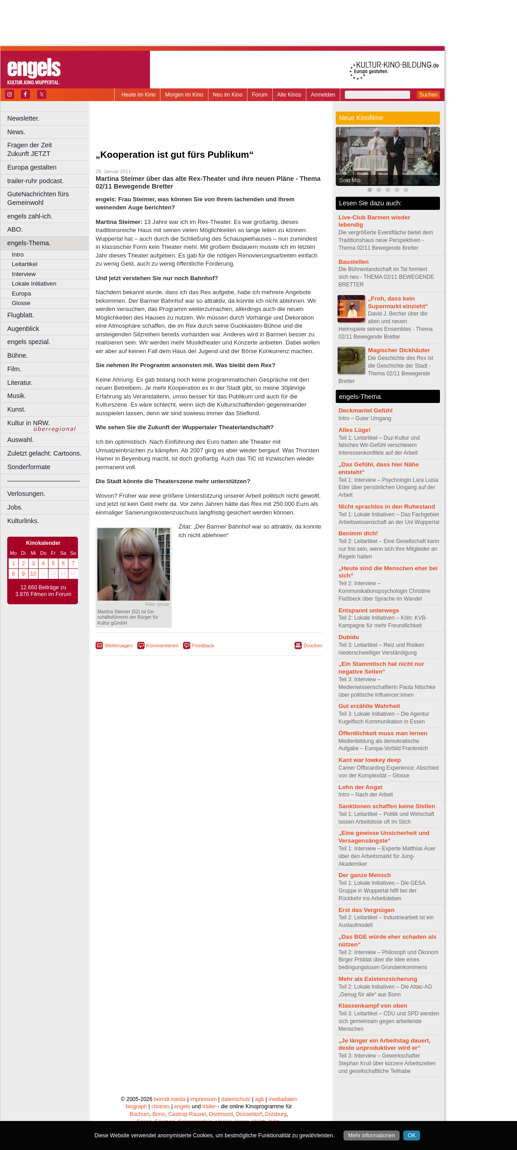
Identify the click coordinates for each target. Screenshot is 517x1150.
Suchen (428, 95)
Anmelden (323, 95)
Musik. (16, 395)
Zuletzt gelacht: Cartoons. (44, 453)
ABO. (15, 229)
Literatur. (20, 382)
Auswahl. (20, 439)
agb (259, 1099)
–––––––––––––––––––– (43, 480)
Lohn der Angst (360, 787)
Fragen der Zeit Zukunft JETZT (49, 149)
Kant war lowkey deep (369, 760)
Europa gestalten (32, 167)
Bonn (159, 1114)
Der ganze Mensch (364, 875)
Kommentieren (162, 645)
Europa (21, 293)
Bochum (140, 1114)
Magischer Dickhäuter (399, 350)
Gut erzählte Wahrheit (369, 706)
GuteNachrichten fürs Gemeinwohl (38, 198)
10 (33, 574)
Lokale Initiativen (34, 283)
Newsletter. (23, 118)
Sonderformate (28, 467)
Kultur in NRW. (28, 423)
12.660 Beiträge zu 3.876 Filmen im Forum (43, 591)
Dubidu (348, 637)
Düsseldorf (249, 1114)
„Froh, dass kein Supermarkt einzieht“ (398, 302)
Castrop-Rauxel (187, 1114)
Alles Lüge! (354, 430)
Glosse (21, 303)
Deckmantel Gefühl (365, 410)
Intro (18, 254)
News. (16, 132)
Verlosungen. (26, 493)
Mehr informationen (371, 1135)
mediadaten (282, 1099)
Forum (260, 95)
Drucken (313, 645)
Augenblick (23, 328)
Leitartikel (24, 264)
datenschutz (236, 1099)
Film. (14, 369)
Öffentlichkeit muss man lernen (382, 733)
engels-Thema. (29, 243)
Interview (24, 274)
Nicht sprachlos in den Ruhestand (386, 506)
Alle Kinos (289, 95)
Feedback (203, 645)
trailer (209, 1106)
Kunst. (16, 409)
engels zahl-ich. (30, 216)
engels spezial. (28, 341)
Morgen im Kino (184, 95)
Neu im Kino (227, 95)
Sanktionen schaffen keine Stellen (386, 806)
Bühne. (17, 355)
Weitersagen (119, 645)
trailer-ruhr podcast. (35, 180)
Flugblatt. (20, 315)
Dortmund (221, 1114)
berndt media (170, 1099)
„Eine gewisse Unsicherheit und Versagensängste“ (384, 837)
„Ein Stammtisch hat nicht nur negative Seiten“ (381, 667)
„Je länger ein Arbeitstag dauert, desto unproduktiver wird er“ (384, 1044)
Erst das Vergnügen (366, 910)
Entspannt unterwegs (368, 610)
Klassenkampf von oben (372, 1005)
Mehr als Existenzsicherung (377, 978)
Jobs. (15, 507)
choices (160, 1106)
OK (412, 1135)
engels (182, 1106)
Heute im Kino (138, 95)
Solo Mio (350, 180)
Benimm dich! (358, 533)
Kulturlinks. (23, 520)
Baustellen (353, 261)
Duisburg (276, 1114)
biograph (136, 1106)
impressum (203, 1099)
